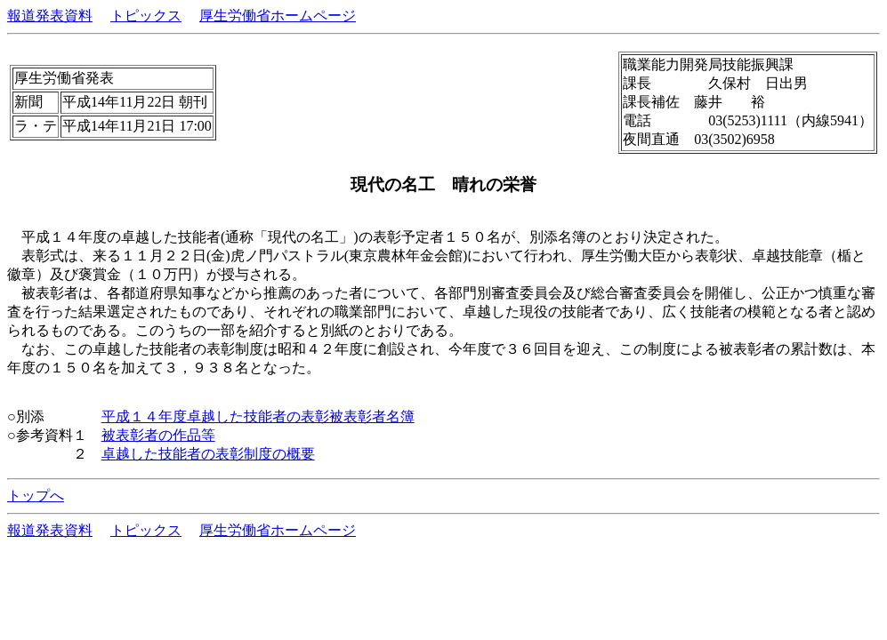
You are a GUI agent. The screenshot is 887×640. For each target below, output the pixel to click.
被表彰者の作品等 (158, 435)
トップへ (35, 495)
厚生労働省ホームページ (277, 15)
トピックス (145, 15)
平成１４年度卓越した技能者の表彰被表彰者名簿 (258, 416)
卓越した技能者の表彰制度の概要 (208, 453)
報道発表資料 (50, 15)
